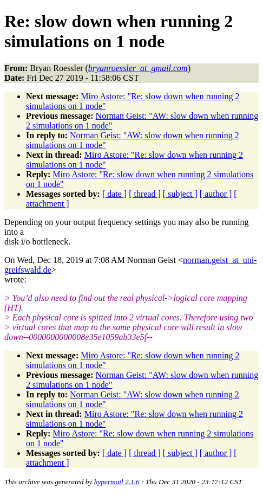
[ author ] (216, 193)
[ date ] (114, 193)
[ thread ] (145, 193)
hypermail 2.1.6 (117, 482)
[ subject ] (180, 193)
